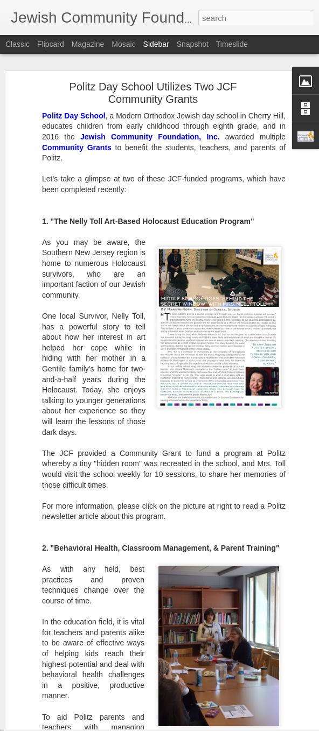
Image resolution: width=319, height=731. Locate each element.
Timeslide (232, 44)
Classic (17, 44)
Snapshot (193, 44)
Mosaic (123, 44)
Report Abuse (225, 725)
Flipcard (50, 44)
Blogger (193, 725)
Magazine (88, 44)
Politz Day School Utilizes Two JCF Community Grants (153, 63)
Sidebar (156, 44)
